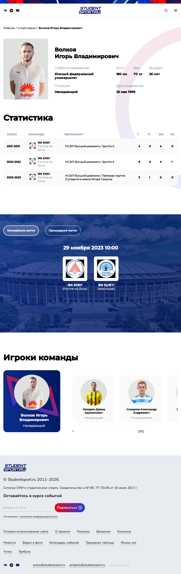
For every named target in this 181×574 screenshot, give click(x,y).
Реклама (83, 531)
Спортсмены (26, 28)
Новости (9, 543)
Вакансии (103, 531)
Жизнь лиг (129, 543)
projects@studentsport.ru (87, 565)
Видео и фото (33, 543)
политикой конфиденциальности (38, 516)
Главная (9, 28)
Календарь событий (64, 543)
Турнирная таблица (99, 543)
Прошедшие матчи (63, 230)
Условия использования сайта (25, 531)
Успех (7, 551)
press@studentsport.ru (49, 565)
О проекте (62, 531)
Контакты (124, 531)
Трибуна (25, 551)
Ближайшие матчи (21, 230)
